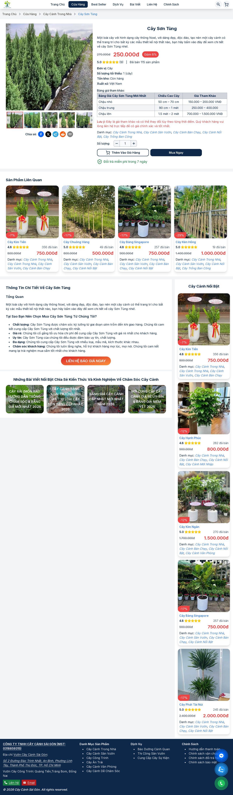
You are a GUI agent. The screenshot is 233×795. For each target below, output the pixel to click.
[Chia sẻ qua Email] (70, 134)
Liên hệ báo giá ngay (86, 361)
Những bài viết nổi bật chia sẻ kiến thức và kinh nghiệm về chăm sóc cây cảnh (86, 379)
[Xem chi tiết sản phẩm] (32, 212)
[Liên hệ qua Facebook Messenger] (221, 755)
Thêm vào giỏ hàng (123, 152)
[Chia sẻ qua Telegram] (55, 134)
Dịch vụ (118, 4)
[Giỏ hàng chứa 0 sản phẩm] (226, 4)
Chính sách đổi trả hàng (205, 758)
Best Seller (98, 4)
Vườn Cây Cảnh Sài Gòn (30, 754)
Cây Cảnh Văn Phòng (200, 553)
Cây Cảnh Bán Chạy (186, 132)
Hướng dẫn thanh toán (204, 749)
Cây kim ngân (189, 527)
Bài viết (135, 4)
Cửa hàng (78, 4)
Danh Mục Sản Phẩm (94, 744)
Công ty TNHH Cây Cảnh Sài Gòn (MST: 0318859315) (34, 746)
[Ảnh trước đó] (8, 120)
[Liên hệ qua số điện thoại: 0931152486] (221, 783)
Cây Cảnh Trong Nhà (57, 14)
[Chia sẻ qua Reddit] (63, 134)
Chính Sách (190, 744)
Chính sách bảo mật (203, 762)
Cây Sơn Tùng (87, 14)
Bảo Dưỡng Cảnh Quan (154, 749)
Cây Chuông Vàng (76, 242)
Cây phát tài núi (191, 704)
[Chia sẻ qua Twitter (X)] (48, 134)
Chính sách (171, 4)
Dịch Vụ (136, 744)
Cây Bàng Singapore (134, 242)
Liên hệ (152, 4)
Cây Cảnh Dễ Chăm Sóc (103, 771)
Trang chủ (57, 4)
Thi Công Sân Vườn (151, 753)
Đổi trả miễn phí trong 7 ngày (122, 161)
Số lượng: (103, 143)
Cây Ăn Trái (94, 762)
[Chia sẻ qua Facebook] (41, 134)
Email (29, 782)
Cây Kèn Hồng (186, 242)
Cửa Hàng (30, 14)
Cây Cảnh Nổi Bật (84, 268)
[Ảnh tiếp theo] (92, 120)
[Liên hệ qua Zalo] (221, 769)
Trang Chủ (9, 14)
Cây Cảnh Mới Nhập (199, 464)
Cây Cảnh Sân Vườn (157, 132)
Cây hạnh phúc (190, 438)
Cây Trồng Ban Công (117, 136)
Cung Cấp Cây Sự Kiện (153, 758)
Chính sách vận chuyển (205, 753)
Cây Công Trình (97, 758)
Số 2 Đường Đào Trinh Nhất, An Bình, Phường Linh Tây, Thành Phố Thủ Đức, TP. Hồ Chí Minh (37, 763)
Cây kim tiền (16, 242)
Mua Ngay (176, 152)
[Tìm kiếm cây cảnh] (218, 4)
